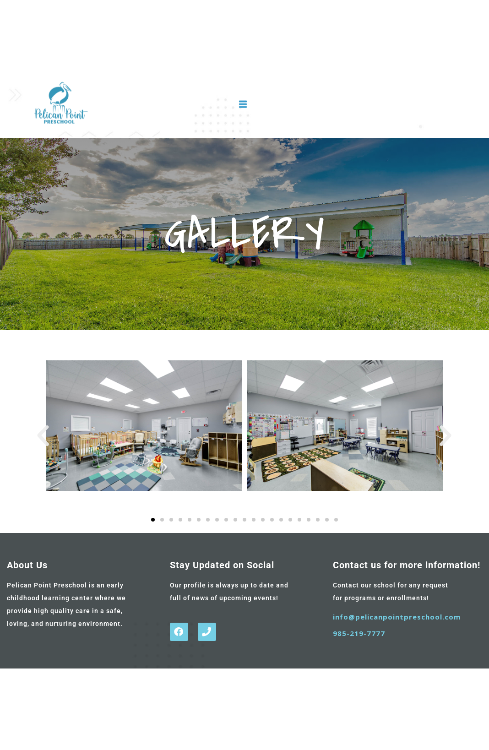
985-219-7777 (359, 633)
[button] (43, 436)
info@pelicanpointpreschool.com (397, 616)
